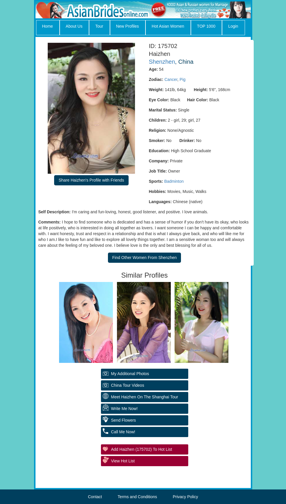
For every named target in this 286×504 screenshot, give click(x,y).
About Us (74, 26)
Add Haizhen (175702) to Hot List (141, 449)
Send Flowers (123, 420)
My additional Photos (130, 373)
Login (233, 26)
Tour (99, 26)
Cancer (170, 79)
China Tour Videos (127, 385)
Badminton (174, 181)
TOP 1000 (206, 26)
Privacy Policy (185, 496)
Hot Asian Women (168, 26)
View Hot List (123, 461)
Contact (95, 496)
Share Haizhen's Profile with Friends (91, 180)
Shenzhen (162, 61)
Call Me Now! (123, 432)
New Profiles (127, 26)
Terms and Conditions (137, 496)
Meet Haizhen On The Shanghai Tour (144, 397)
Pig (182, 79)
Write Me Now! (124, 408)
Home (47, 26)
